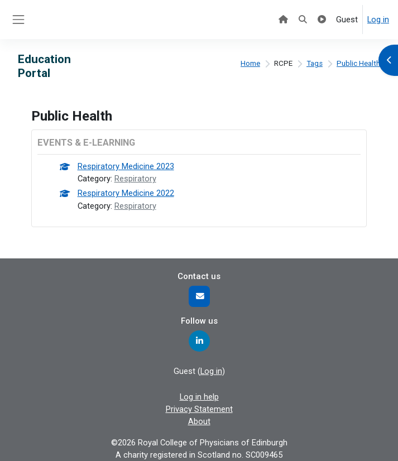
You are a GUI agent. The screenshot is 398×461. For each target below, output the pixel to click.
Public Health (358, 63)
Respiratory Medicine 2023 (126, 166)
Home (250, 63)
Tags (314, 63)
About (199, 421)
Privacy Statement (199, 409)
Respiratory (135, 179)
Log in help (199, 397)
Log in (378, 20)
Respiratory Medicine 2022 (126, 193)
